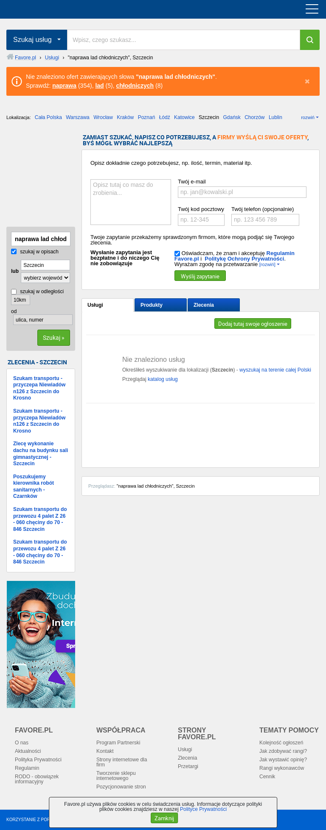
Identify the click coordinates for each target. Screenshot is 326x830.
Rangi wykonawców (281, 768)
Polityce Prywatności (203, 809)
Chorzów (254, 117)
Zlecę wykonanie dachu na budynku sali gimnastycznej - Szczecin (40, 453)
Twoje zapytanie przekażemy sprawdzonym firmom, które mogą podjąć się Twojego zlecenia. (192, 239)
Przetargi (188, 766)
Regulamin (27, 768)
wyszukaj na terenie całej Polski (275, 370)
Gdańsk (231, 117)
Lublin (275, 117)
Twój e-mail (192, 181)
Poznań (146, 117)
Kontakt (105, 751)
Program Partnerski (118, 743)
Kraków (125, 117)
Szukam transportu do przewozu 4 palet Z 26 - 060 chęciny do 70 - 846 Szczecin (40, 519)
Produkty (152, 305)
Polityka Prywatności (38, 760)
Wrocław (103, 117)
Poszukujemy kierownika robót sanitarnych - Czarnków (33, 487)
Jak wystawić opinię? (283, 760)
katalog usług (163, 379)
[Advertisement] (48, 176)
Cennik (267, 777)
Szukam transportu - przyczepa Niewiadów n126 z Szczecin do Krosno (39, 388)
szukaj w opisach (35, 251)
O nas (21, 743)
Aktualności (28, 751)
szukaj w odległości (37, 291)
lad (99, 85)
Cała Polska (48, 117)
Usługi (95, 305)
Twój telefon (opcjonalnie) (262, 209)
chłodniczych (135, 85)
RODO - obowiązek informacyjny (37, 779)
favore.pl (58, 9)
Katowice (184, 117)
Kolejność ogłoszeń (281, 743)
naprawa (64, 85)
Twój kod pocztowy (201, 209)
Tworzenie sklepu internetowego (116, 775)
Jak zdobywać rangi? (283, 751)
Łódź (164, 117)
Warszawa (78, 117)
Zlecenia (204, 305)
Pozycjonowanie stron (121, 787)
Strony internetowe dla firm (121, 762)
